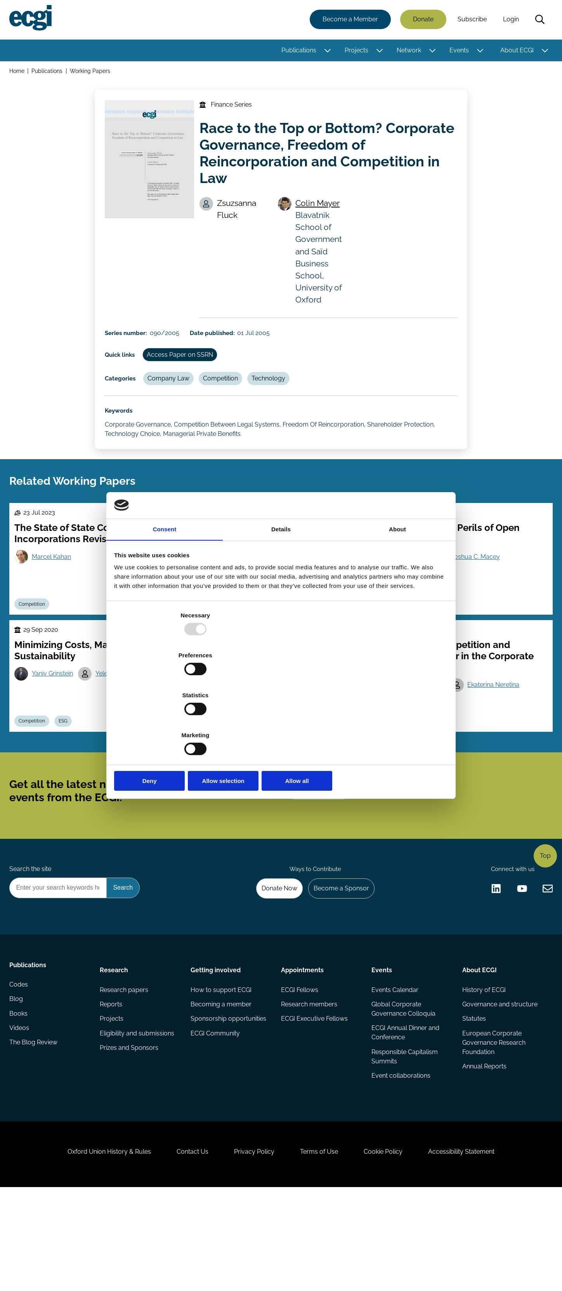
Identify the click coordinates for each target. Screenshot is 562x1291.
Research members (309, 1084)
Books (20, 1100)
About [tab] (397, 591)
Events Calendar (394, 1069)
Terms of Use (322, 1249)
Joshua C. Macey (479, 597)
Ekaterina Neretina (498, 733)
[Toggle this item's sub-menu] (326, 51)
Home (18, 73)
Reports (112, 1084)
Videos (21, 1115)
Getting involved (216, 1047)
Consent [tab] (165, 591)
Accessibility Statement (475, 1249)
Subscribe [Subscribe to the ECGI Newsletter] (322, 853)
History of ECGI (483, 1069)
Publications (297, 51)
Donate (421, 20)
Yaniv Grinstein (55, 722)
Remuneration (299, 772)
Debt (434, 772)
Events (457, 51)
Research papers (125, 1069)
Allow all (392, 721)
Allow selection (281, 721)
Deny (169, 721)
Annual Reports (483, 1149)
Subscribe (470, 20)
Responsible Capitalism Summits (404, 1138)
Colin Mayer (321, 214)
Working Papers (93, 73)
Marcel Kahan (55, 597)
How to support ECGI (221, 1069)
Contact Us (184, 1249)
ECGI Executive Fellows (314, 1100)
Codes (20, 1069)
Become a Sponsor (338, 963)
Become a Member (348, 20)
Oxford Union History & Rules (95, 1249)
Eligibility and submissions (138, 1115)
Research (115, 1047)
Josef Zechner (237, 753)
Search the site (32, 942)
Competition (229, 400)
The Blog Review (35, 1131)
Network (407, 51)
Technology (280, 400)
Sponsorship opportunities (229, 1100)
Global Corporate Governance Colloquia (403, 1089)
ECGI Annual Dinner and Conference (405, 1114)
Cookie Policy (391, 1249)
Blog (17, 1084)
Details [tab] (281, 591)
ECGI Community (215, 1115)
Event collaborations (400, 1159)
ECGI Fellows (299, 1069)
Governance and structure (498, 1084)
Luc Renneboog (423, 753)
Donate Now (273, 963)
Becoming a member (221, 1084)
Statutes (473, 1100)
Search (538, 20)
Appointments (302, 1047)
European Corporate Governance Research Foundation (492, 1125)
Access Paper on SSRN (187, 373)
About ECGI (515, 51)
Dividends (257, 772)
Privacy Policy (251, 1249)
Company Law (175, 400)
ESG (69, 772)
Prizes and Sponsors (130, 1131)
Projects (355, 51)
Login (509, 20)
